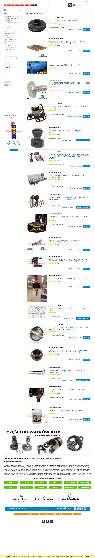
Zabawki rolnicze (9, 24)
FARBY (6, 35)
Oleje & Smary (8, 31)
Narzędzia (7, 37)
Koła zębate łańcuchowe (11, 33)
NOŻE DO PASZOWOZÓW (11, 57)
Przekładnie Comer (9, 47)
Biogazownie (8, 49)
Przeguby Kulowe (9, 30)
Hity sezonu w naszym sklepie (12, 58)
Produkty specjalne (9, 51)
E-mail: (5, 70)
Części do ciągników (9, 16)
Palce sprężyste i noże (10, 26)
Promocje (7, 62)
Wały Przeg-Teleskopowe (11, 22)
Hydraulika (7, 41)
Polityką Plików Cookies (40, 556)
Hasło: (5, 75)
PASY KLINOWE (8, 20)
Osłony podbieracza (9, 28)
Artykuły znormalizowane (11, 53)
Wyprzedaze (8, 55)
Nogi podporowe (9, 39)
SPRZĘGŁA (7, 45)
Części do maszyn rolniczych (12, 18)
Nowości (7, 60)
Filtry (6, 43)
